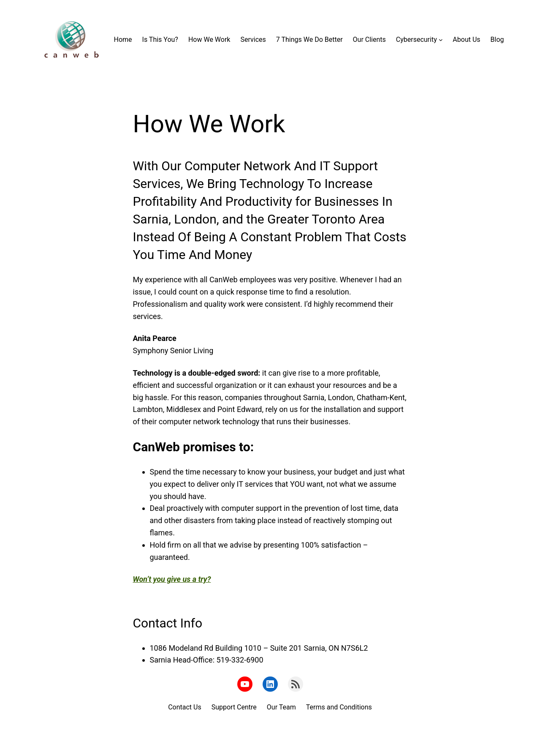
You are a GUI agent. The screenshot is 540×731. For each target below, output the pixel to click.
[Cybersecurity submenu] (441, 40)
